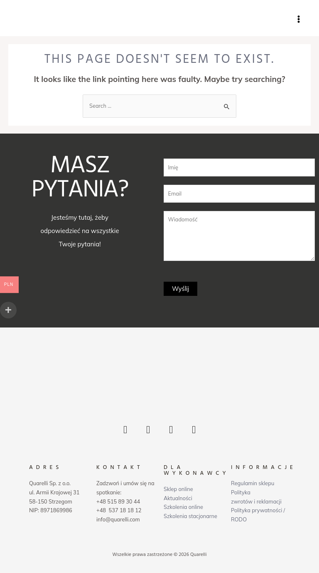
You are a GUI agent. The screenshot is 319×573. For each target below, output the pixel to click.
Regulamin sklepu (252, 484)
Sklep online (178, 489)
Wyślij (180, 289)
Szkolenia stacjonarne (190, 516)
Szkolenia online (183, 508)
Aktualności (178, 499)
